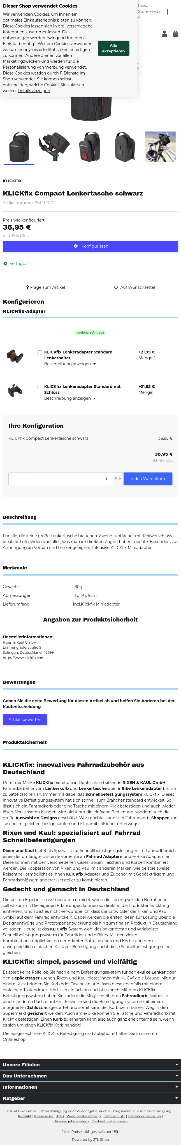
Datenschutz (114, 1116)
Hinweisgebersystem (71, 1121)
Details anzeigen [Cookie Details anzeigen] (52, 61)
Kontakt (24, 1116)
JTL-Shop (101, 1139)
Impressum (44, 1116)
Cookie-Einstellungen (109, 1121)
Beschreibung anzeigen (70, 363)
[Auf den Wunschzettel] (136, 69)
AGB (60, 1116)
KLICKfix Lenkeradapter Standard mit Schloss (82, 389)
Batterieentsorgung (144, 1116)
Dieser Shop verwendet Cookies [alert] (40, 6)
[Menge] (61, 479)
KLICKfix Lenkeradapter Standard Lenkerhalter (78, 355)
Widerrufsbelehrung (83, 1116)
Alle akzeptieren (157, 34)
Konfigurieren (91, 246)
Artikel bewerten (25, 719)
